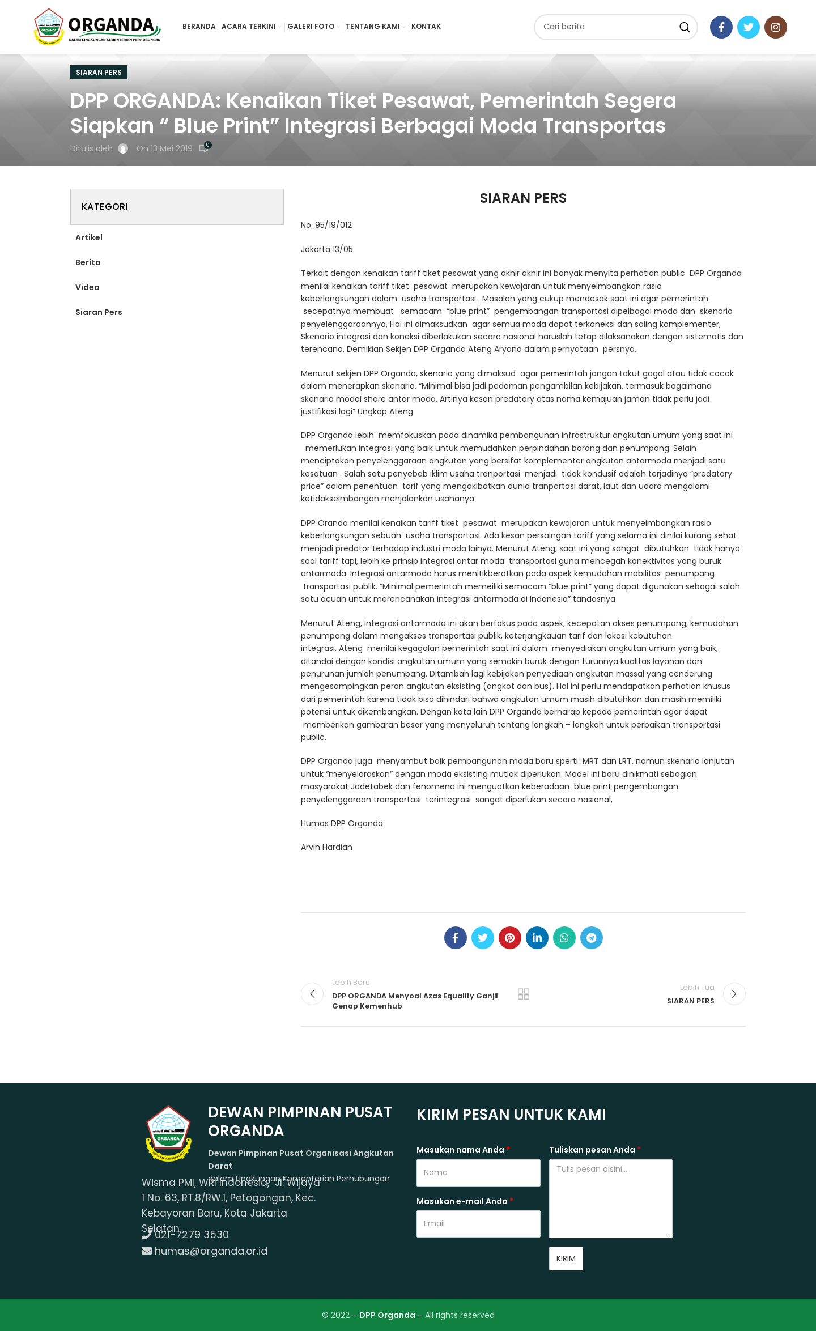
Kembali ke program (523, 994)
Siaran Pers (99, 72)
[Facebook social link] (721, 27)
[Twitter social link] (748, 27)
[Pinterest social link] (510, 937)
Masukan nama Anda (463, 1149)
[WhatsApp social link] (564, 937)
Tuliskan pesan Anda (595, 1149)
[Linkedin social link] (537, 937)
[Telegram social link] (591, 937)
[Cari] (616, 27)
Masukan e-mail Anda (464, 1201)
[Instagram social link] (775, 27)
